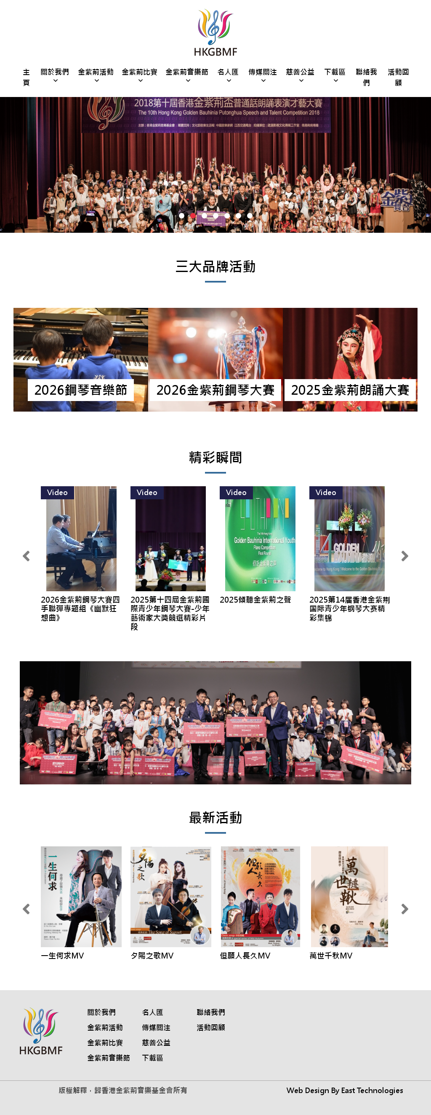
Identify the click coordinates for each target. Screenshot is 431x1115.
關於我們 (54, 72)
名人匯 (228, 72)
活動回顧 (398, 77)
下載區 (335, 72)
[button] (181, 216)
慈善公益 (300, 72)
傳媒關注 (262, 72)
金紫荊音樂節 (186, 72)
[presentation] (26, 556)
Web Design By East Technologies (345, 1090)
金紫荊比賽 (139, 72)
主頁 (26, 77)
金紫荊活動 (96, 72)
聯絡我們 (366, 77)
